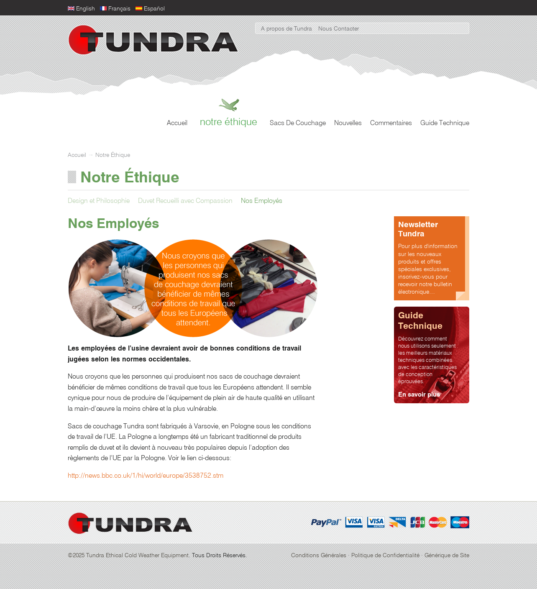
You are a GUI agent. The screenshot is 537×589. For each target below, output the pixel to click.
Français (119, 9)
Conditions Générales (318, 555)
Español (154, 9)
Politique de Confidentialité (385, 555)
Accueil (177, 123)
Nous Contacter (338, 29)
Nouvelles (348, 123)
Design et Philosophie (99, 201)
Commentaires (391, 123)
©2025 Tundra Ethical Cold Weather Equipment (128, 555)
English (85, 9)
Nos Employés (261, 201)
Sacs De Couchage (298, 123)
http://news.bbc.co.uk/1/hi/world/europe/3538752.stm (145, 476)
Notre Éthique (228, 122)
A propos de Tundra (286, 29)
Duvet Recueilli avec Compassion (185, 201)
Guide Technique (444, 123)
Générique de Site (446, 555)
